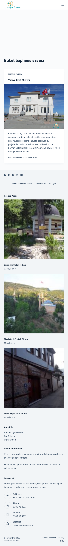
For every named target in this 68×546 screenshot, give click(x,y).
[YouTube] (21, 175)
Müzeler (11, 74)
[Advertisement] (34, 30)
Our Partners (10, 439)
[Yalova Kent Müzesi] (34, 106)
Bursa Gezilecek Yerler (22, 184)
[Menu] (62, 5)
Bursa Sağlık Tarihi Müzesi (15, 413)
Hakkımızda (41, 184)
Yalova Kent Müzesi (19, 80)
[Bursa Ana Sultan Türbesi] (34, 229)
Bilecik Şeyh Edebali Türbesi (16, 339)
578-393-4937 (19, 507)
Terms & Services (48, 538)
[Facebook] (5, 175)
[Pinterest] (17, 175)
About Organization (13, 432)
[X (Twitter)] (9, 175)
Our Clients (9, 436)
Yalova (19, 74)
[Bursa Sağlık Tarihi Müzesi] (34, 378)
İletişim (52, 184)
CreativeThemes (11, 540)
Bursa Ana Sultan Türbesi (15, 265)
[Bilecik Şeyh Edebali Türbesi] (34, 303)
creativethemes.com (23, 525)
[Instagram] (13, 175)
